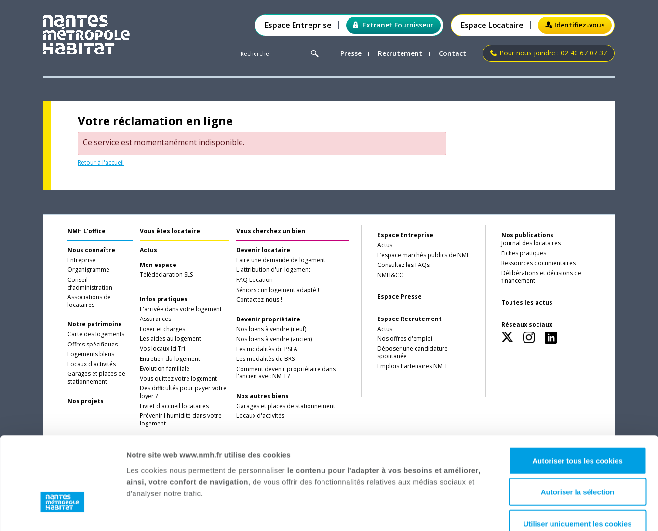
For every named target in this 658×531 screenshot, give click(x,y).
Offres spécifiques (92, 344)
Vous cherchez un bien (270, 231)
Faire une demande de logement (280, 260)
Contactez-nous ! (259, 300)
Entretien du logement (170, 359)
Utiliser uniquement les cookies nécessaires (577, 462)
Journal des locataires (531, 243)
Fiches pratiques (523, 253)
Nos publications (527, 235)
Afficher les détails (518, 512)
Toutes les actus (526, 302)
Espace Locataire (492, 25)
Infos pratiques (164, 299)
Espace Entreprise (298, 25)
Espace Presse (399, 297)
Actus (148, 250)
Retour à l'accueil (101, 163)
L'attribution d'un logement (273, 270)
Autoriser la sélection (578, 425)
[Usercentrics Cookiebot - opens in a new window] (62, 512)
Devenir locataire (263, 250)
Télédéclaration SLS (166, 275)
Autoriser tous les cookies (577, 393)
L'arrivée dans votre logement (181, 309)
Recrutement (400, 54)
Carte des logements (95, 334)
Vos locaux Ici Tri (162, 349)
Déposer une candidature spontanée (412, 352)
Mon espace (158, 265)
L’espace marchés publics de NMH (424, 255)
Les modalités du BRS (265, 359)
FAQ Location (254, 280)
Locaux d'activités (91, 364)
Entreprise (81, 260)
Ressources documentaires (538, 263)
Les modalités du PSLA (266, 349)
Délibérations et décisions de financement (541, 277)
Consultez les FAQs (403, 265)
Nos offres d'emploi (404, 339)
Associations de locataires (89, 301)
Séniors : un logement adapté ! (277, 290)
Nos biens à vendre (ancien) (274, 339)
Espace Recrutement (409, 319)
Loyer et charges (162, 329)
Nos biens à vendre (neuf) (271, 329)
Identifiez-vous (574, 24)
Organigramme (88, 270)
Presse (351, 54)
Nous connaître (91, 250)
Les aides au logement (170, 339)
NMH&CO (390, 275)
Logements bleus (90, 354)
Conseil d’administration (89, 284)
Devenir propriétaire (268, 319)
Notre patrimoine (94, 324)
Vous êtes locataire (170, 231)
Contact (452, 54)
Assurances (155, 319)
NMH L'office (86, 231)
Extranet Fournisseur (393, 24)
